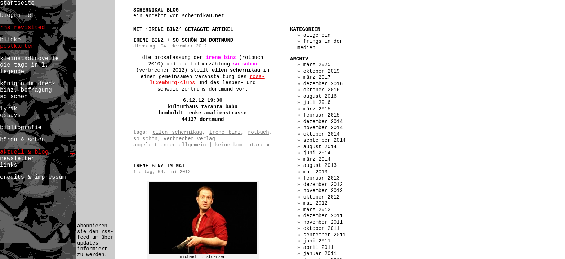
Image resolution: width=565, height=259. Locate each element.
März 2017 (317, 77)
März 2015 (317, 109)
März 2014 (317, 159)
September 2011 (324, 235)
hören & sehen (22, 140)
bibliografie (20, 127)
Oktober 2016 (321, 90)
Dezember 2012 (323, 184)
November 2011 (323, 222)
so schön (145, 139)
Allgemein (192, 145)
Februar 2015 (321, 115)
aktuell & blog (24, 152)
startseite (17, 3)
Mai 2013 (315, 172)
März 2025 (317, 65)
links (8, 165)
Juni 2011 (317, 241)
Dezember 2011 (323, 216)
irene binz (225, 132)
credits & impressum (33, 177)
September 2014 (324, 140)
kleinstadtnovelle (29, 58)
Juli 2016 (317, 102)
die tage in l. (24, 65)
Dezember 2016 (323, 84)
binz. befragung (26, 90)
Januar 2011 (320, 253)
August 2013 (320, 165)
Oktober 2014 (321, 134)
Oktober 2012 (321, 197)
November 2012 (323, 191)
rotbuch (258, 132)
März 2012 (317, 210)
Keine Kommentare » (242, 145)
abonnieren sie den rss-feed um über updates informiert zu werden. (95, 240)
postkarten (17, 46)
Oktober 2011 (321, 228)
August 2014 (320, 147)
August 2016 (320, 96)
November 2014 (323, 128)
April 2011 (318, 247)
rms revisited (22, 27)
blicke (10, 40)
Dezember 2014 (323, 121)
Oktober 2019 (321, 71)
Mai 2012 (315, 203)
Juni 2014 (317, 153)
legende (12, 71)
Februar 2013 (321, 178)
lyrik (8, 109)
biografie (15, 15)
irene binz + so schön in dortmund (183, 40)
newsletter (17, 158)
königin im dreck (27, 84)
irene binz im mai (159, 166)
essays (10, 115)
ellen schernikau (177, 132)
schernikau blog (156, 10)
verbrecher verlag (189, 139)
